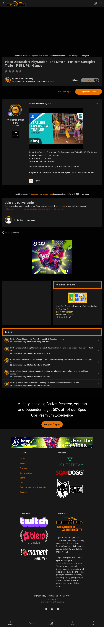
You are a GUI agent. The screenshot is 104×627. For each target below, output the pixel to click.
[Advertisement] (52, 27)
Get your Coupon (52, 424)
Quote (37, 181)
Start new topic (64, 92)
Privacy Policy (40, 596)
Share (74, 80)
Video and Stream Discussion (43, 81)
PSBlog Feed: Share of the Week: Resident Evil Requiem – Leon (37, 339)
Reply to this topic (88, 92)
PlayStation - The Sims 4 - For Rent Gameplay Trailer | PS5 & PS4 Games (61, 172)
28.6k (16, 134)
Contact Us (53, 596)
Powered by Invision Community (52, 602)
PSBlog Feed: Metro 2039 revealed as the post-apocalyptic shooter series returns (44, 383)
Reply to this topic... (26, 220)
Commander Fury (25, 78)
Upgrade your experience (42, 56)
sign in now (60, 206)
